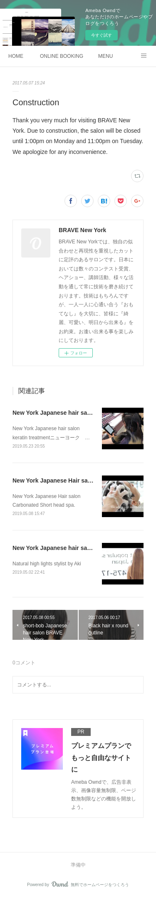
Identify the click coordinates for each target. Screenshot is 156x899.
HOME (15, 56)
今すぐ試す (101, 35)
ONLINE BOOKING (61, 56)
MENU (105, 56)
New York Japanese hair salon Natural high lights (80, 548)
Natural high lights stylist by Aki (46, 564)
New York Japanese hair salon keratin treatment (78, 412)
